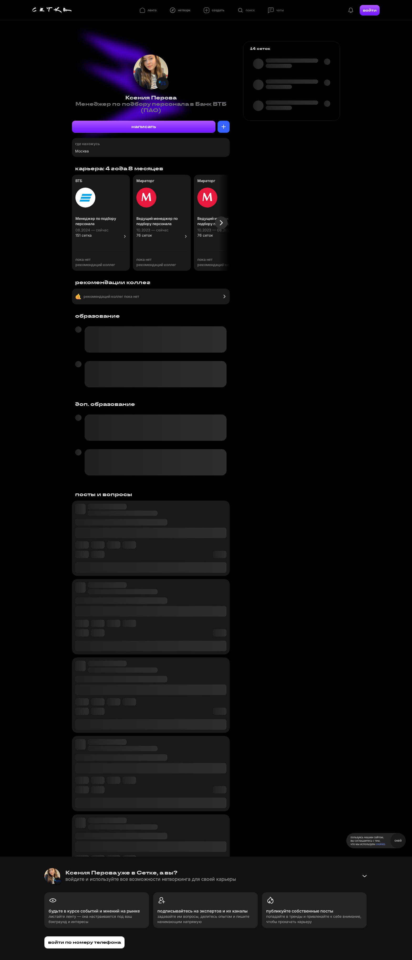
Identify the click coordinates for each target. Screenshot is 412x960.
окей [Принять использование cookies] (397, 840)
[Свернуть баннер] (364, 876)
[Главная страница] (52, 10)
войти (370, 10)
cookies (380, 844)
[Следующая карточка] (221, 222)
